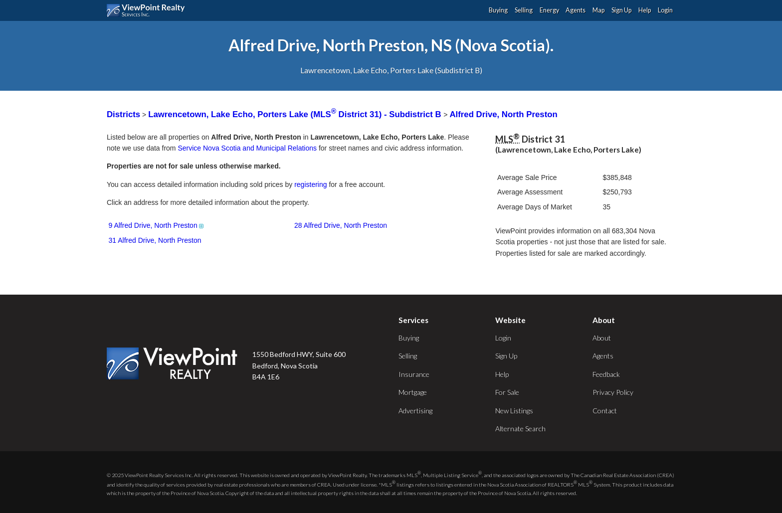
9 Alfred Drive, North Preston (157, 225)
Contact (604, 410)
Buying (498, 10)
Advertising (415, 410)
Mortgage (412, 392)
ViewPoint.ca (148, 10)
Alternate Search (520, 428)
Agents (576, 10)
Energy (549, 10)
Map (598, 10)
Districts (123, 114)
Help (644, 10)
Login (665, 10)
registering (310, 184)
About (601, 338)
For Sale (507, 392)
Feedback (606, 374)
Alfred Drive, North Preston (503, 114)
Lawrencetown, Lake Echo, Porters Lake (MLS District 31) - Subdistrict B (295, 114)
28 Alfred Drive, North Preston (340, 225)
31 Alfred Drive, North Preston (155, 240)
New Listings (514, 410)
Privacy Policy (612, 392)
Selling (524, 10)
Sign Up (621, 10)
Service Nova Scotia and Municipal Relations (247, 148)
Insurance (413, 374)
